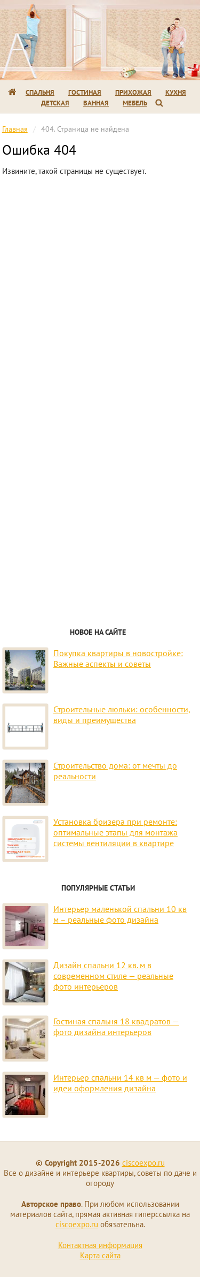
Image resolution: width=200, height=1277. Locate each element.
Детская (55, 103)
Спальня (40, 92)
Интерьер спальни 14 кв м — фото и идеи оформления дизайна (120, 1082)
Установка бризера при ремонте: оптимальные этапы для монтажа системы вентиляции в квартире (115, 832)
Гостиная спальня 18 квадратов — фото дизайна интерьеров (116, 1026)
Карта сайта (100, 1255)
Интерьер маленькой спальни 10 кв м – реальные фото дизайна (120, 914)
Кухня (175, 92)
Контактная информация (100, 1245)
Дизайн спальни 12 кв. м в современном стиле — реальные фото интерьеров (113, 976)
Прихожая (133, 92)
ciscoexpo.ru (143, 1163)
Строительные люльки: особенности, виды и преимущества (121, 714)
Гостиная (84, 92)
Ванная (96, 103)
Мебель (135, 103)
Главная (15, 129)
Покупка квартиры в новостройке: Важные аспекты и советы (118, 658)
